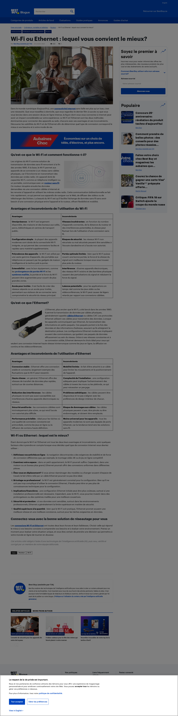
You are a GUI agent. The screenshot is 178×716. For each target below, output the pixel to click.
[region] (89, 695)
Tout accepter (17, 702)
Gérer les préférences (37, 702)
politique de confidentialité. (50, 693)
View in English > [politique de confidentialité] (16, 710)
